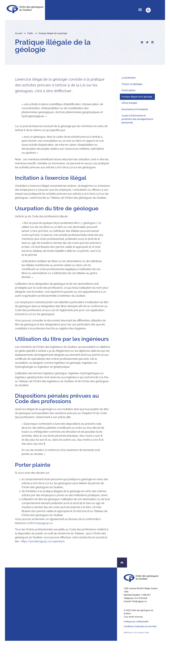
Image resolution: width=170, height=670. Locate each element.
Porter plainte (128, 90)
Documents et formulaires (135, 109)
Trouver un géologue (132, 84)
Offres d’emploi (129, 103)
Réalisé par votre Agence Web (136, 632)
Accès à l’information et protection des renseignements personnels (137, 119)
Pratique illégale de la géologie (137, 96)
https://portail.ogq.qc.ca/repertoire (42, 541)
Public (16, 33)
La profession (129, 77)
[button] (140, 9)
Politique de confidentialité (136, 621)
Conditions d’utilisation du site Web (140, 626)
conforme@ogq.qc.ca (39, 523)
